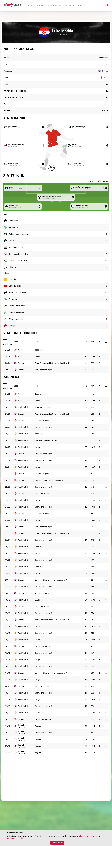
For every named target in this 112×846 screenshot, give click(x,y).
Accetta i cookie (57, 843)
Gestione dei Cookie (15, 838)
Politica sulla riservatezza (88, 836)
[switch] (99, 181)
